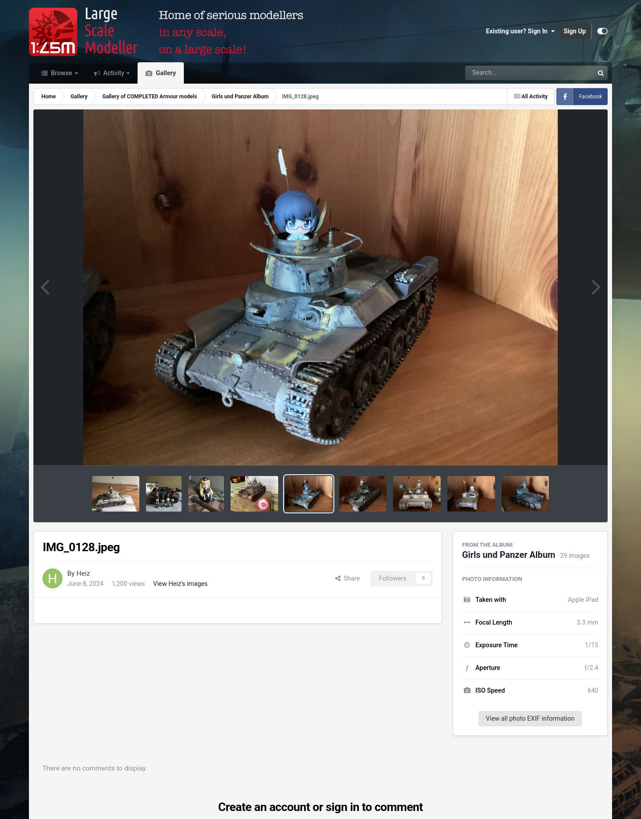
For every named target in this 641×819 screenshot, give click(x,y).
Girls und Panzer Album (508, 555)
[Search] (505, 73)
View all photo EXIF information (530, 718)
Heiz (83, 573)
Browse (61, 73)
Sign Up (575, 31)
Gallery (165, 73)
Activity (114, 73)
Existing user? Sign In (520, 31)
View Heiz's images (180, 583)
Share (347, 578)
